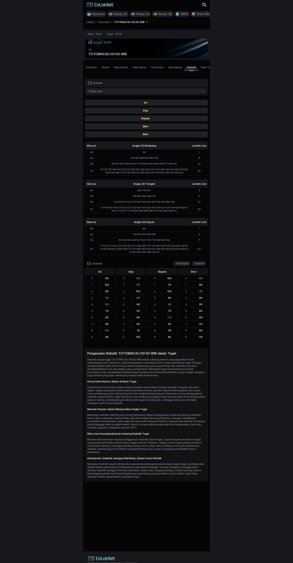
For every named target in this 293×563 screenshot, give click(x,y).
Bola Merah (175, 67)
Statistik (191, 68)
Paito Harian (121, 67)
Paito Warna (139, 67)
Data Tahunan (209, 67)
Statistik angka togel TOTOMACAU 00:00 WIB (114, 359)
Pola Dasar (157, 67)
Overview (91, 67)
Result (105, 67)
